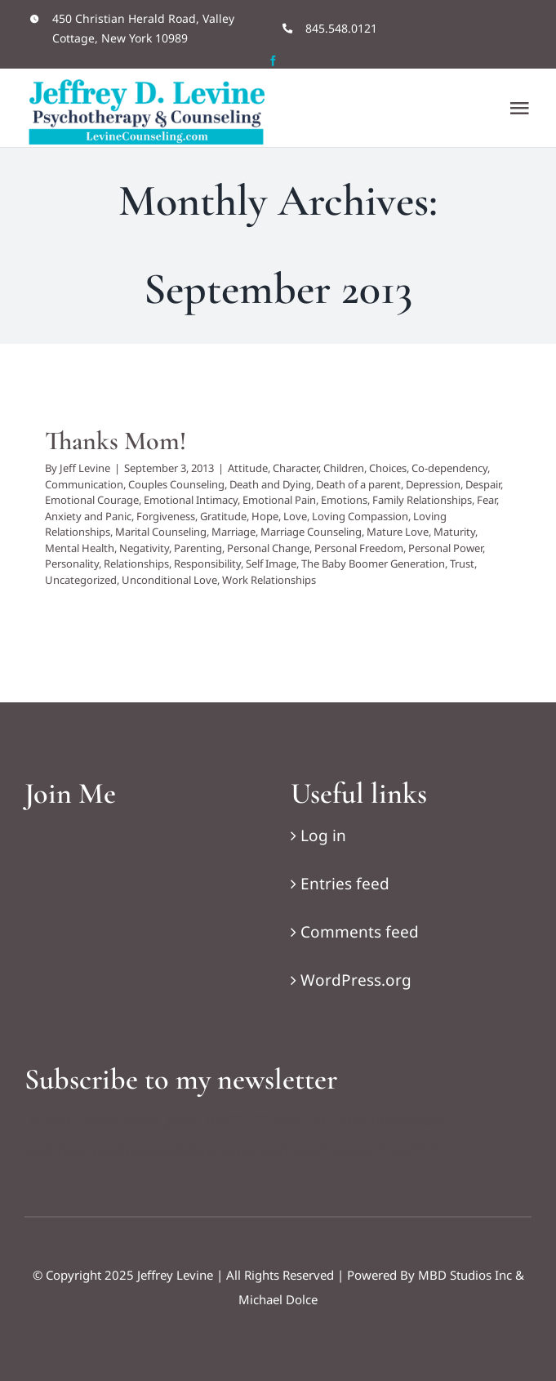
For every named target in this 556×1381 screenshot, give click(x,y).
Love (295, 516)
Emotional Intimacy (191, 499)
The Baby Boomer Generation (373, 563)
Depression (433, 484)
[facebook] (273, 61)
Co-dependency (449, 468)
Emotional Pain (279, 499)
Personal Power (445, 548)
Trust (462, 563)
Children (343, 468)
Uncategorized (81, 579)
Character (295, 468)
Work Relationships (269, 579)
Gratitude (223, 516)
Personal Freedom (358, 548)
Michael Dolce (278, 1299)
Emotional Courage (92, 499)
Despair (482, 484)
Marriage (233, 531)
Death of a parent (358, 484)
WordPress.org (355, 980)
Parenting (198, 548)
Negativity (144, 548)
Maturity (454, 531)
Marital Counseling (161, 531)
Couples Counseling (176, 484)
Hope (264, 516)
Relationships (136, 563)
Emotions (344, 499)
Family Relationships (422, 499)
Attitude (248, 468)
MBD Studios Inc (465, 1275)
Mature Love (398, 531)
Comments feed (359, 931)
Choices (388, 468)
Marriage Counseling (311, 531)
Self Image (271, 563)
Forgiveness (165, 516)
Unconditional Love (169, 579)
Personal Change (268, 548)
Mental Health (79, 548)
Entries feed (344, 883)
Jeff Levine (85, 468)
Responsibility (207, 563)
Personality (72, 563)
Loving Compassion (360, 516)
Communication (84, 484)
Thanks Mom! (115, 441)
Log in (323, 835)
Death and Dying (270, 484)
